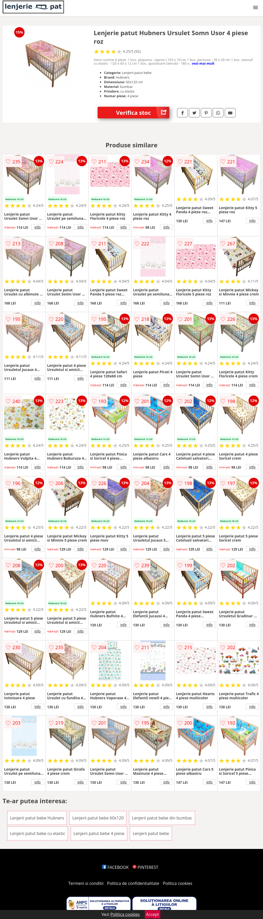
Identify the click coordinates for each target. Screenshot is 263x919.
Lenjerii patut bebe (151, 833)
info (38, 227)
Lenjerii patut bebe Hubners (37, 818)
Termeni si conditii (85, 883)
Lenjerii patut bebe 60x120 (98, 818)
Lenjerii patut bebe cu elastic (37, 833)
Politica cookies (177, 883)
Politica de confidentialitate (133, 883)
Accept (152, 914)
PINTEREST (145, 867)
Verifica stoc (142, 112)
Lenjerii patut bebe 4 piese (99, 833)
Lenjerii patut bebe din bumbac (162, 818)
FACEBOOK (115, 867)
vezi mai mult (203, 63)
